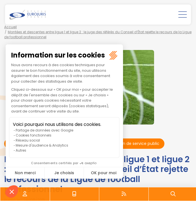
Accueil (10, 27)
